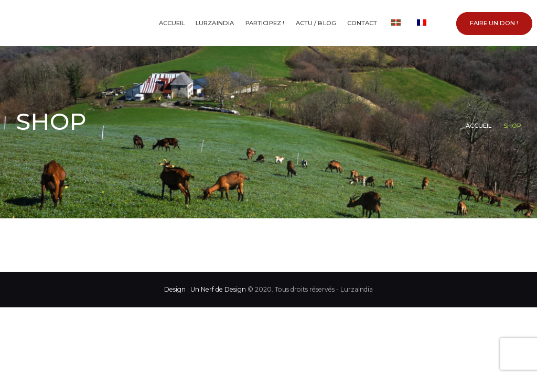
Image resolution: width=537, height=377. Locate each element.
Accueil (478, 125)
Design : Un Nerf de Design (205, 289)
